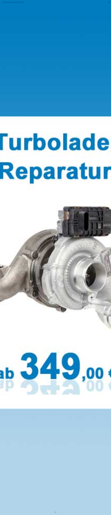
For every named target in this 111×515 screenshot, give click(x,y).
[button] (109, 2)
